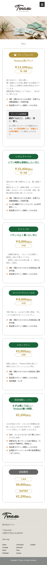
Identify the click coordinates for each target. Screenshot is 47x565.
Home (4, 545)
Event (4, 550)
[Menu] (42, 4)
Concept (5, 547)
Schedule (5, 553)
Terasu (21, 560)
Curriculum (20, 545)
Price (18, 550)
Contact (32, 545)
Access (18, 553)
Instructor (19, 547)
